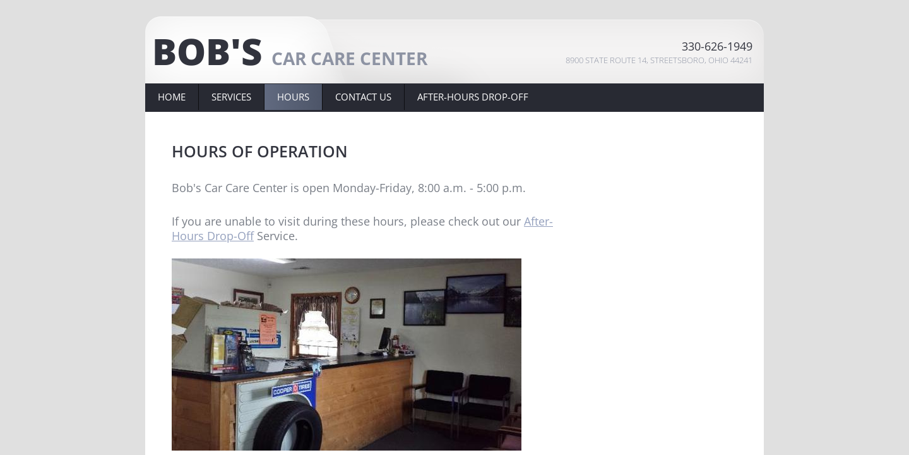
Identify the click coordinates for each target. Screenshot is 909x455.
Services (231, 96)
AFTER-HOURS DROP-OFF (472, 96)
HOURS (293, 96)
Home (172, 96)
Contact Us (363, 96)
